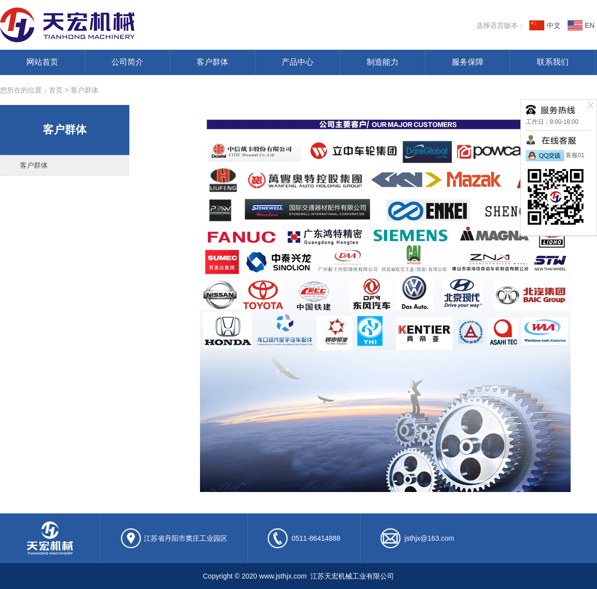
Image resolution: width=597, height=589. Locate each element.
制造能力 (382, 62)
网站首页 (42, 62)
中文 (545, 25)
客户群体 (212, 62)
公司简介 (127, 62)
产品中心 (297, 62)
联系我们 (553, 62)
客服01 (555, 155)
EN (581, 25)
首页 (56, 90)
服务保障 (468, 62)
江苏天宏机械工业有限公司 (147, 25)
